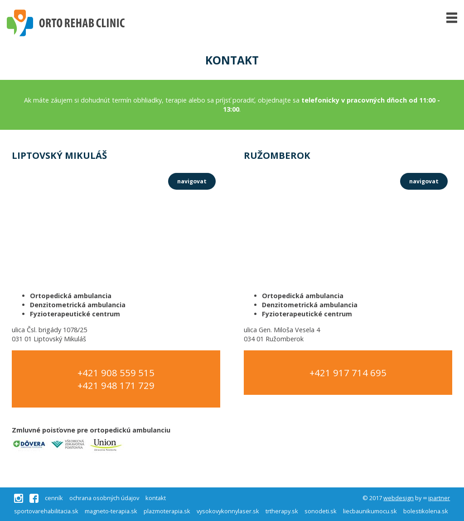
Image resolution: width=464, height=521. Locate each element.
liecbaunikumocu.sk (370, 511)
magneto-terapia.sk (111, 511)
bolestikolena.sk (425, 511)
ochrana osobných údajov (104, 498)
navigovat (192, 181)
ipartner (439, 498)
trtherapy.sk (282, 511)
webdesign (398, 498)
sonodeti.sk (320, 511)
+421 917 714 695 (348, 372)
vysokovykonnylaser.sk (228, 511)
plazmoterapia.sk (167, 511)
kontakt (155, 498)
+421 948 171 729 (116, 385)
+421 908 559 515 (116, 372)
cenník (54, 498)
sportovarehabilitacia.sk (46, 511)
